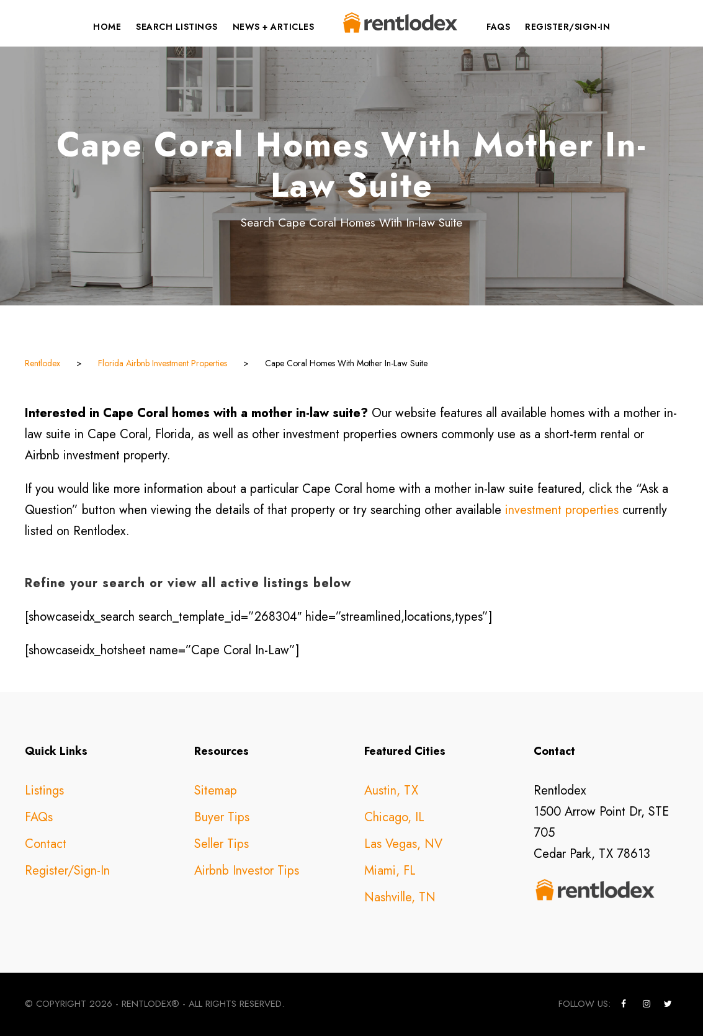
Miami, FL (390, 871)
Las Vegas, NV (403, 844)
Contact (45, 844)
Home (107, 26)
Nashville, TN (400, 897)
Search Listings (177, 26)
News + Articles (274, 26)
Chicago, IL (394, 817)
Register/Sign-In (567, 26)
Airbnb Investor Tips (246, 871)
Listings (44, 791)
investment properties (562, 510)
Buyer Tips (221, 817)
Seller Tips (221, 844)
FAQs (498, 26)
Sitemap (215, 791)
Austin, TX (391, 791)
